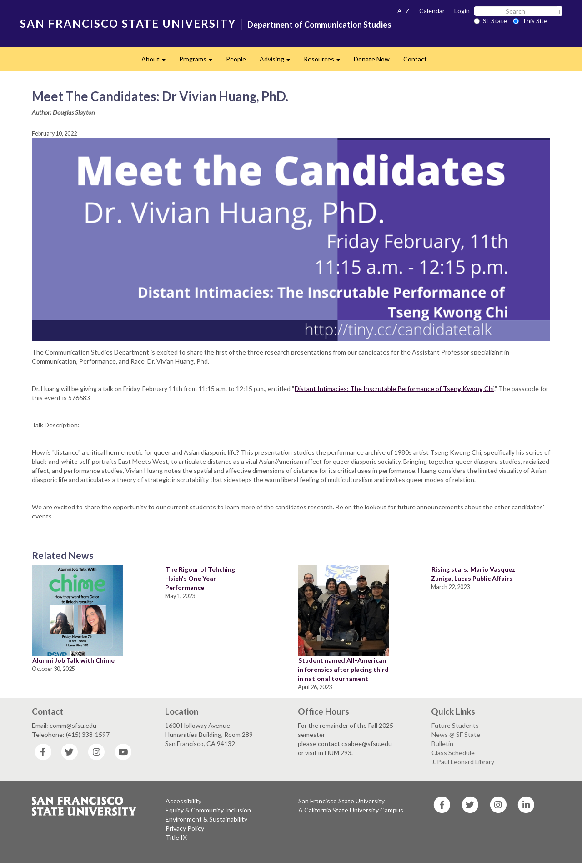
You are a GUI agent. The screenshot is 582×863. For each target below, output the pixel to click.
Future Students (455, 725)
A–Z (403, 11)
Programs (199, 61)
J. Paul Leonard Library (462, 762)
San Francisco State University (341, 801)
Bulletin (442, 743)
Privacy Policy (185, 828)
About (156, 61)
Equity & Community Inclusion (208, 810)
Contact (415, 59)
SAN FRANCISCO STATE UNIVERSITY (128, 23)
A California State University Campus (350, 810)
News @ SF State (455, 734)
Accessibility (183, 801)
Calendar (432, 11)
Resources (325, 61)
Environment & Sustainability (206, 819)
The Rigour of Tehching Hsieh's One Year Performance (200, 578)
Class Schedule (453, 752)
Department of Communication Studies (319, 25)
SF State (490, 21)
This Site (530, 21)
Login (462, 11)
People (236, 59)
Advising (278, 61)
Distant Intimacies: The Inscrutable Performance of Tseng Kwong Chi (394, 388)
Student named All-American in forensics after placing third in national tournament (343, 669)
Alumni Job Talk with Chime (73, 660)
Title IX (176, 837)
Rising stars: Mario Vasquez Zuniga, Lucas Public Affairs (473, 573)
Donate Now (372, 59)
